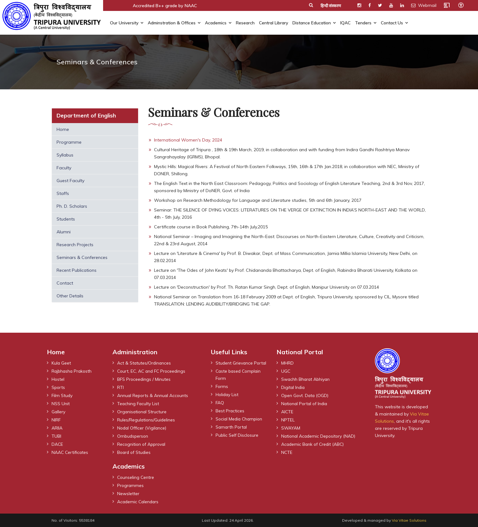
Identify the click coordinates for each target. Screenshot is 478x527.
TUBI (56, 436)
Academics (216, 22)
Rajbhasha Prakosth (72, 371)
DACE (57, 444)
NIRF (56, 419)
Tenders (363, 22)
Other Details (70, 296)
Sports (59, 387)
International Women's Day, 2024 (188, 140)
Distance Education (311, 22)
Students (66, 219)
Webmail (423, 5)
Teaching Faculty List (138, 403)
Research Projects (75, 244)
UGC (286, 371)
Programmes (130, 485)
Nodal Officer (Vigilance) (142, 427)
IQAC (345, 22)
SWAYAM (291, 427)
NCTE (287, 452)
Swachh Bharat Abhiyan (306, 379)
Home (63, 129)
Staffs (63, 193)
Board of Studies (134, 452)
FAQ (220, 409)
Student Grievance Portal (234, 366)
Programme (69, 142)
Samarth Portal (232, 434)
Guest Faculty (70, 180)
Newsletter (128, 493)
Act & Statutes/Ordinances (144, 362)
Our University (124, 22)
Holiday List (227, 401)
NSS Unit (61, 403)
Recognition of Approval (142, 444)
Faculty (64, 168)
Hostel (58, 379)
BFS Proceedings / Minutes (144, 379)
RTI (120, 387)
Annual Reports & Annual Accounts (153, 395)
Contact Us (392, 22)
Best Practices (230, 417)
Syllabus (65, 155)
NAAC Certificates (70, 452)
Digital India (293, 387)
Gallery (59, 411)
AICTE (287, 411)
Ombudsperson (133, 436)
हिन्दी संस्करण (331, 5)
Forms (222, 393)
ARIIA (57, 427)
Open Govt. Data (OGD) (305, 395)
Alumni (64, 232)
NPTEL (288, 419)
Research (245, 22)
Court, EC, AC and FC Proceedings (152, 371)
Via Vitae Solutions (409, 520)
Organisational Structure (142, 411)
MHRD (287, 362)
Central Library (273, 22)
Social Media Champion (240, 426)
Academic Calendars (138, 501)
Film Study (62, 395)
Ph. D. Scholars (72, 206)
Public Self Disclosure (237, 442)
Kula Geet (61, 362)
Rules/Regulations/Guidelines (146, 419)
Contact (65, 283)
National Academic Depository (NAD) (319, 436)
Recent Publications (77, 270)
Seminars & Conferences (82, 257)
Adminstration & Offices (172, 22)
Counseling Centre (136, 477)
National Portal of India (305, 403)
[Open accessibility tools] (461, 5)
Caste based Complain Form (239, 381)
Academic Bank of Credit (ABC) (313, 444)
